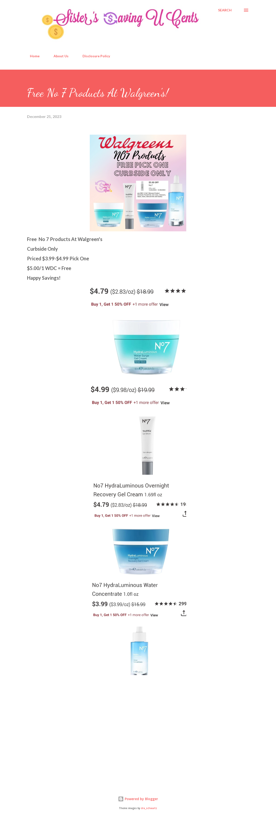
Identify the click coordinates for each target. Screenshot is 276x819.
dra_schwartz (149, 808)
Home (32, 56)
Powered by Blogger (138, 799)
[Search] (225, 10)
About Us (58, 56)
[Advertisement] (63, 744)
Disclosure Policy (93, 56)
